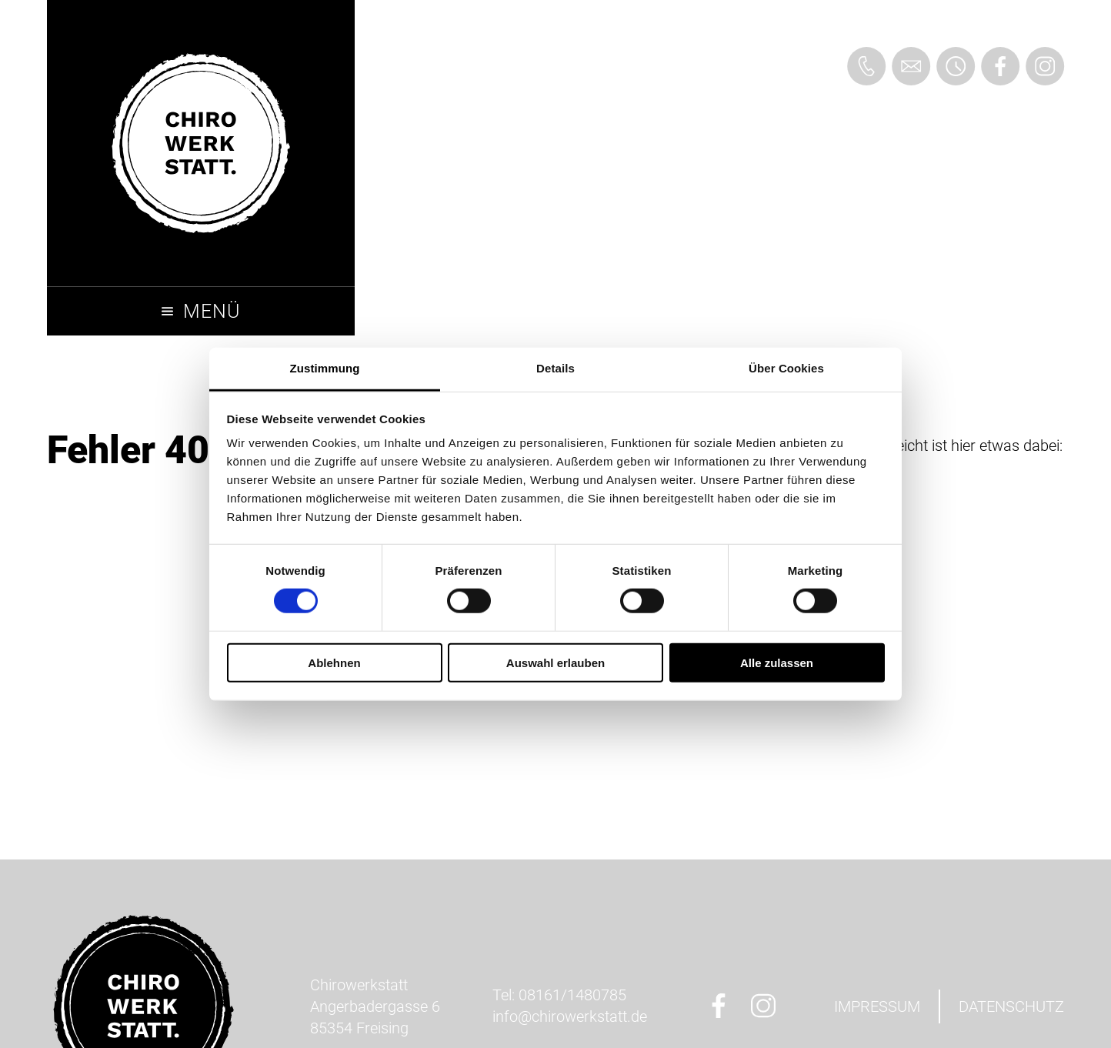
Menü (211, 311)
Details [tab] (555, 368)
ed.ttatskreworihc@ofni (569, 1016)
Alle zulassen (776, 662)
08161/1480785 (572, 995)
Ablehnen (334, 662)
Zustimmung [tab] (325, 368)
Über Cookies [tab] (786, 368)
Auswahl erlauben (555, 662)
